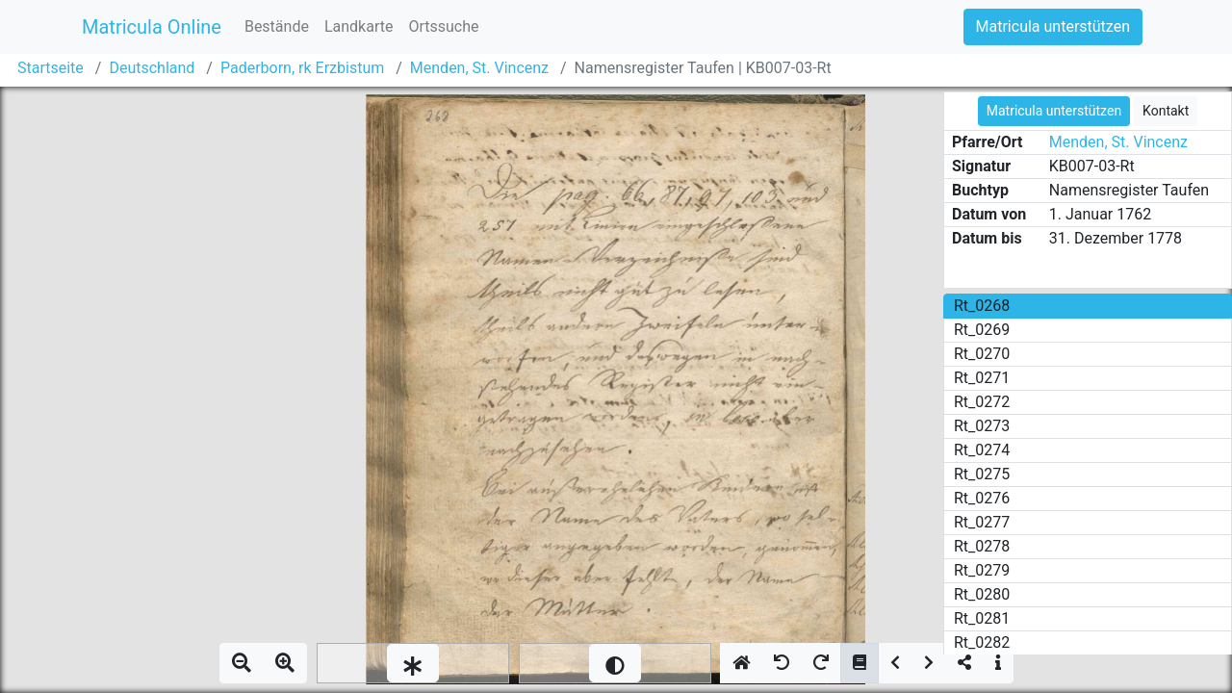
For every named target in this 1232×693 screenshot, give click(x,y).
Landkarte (359, 26)
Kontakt (1165, 110)
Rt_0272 (982, 402)
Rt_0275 (982, 474)
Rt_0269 (982, 330)
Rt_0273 (982, 426)
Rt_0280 (982, 594)
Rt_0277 (982, 522)
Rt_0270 (982, 354)
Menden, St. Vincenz (479, 68)
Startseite (50, 68)
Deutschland (151, 68)
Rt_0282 (982, 642)
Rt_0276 (982, 498)
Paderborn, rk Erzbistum (302, 68)
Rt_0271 (982, 378)
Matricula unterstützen (1053, 26)
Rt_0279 (982, 570)
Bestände (276, 26)
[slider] (413, 663)
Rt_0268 (982, 305)
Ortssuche (443, 26)
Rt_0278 (982, 546)
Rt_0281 (982, 618)
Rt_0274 (982, 450)
